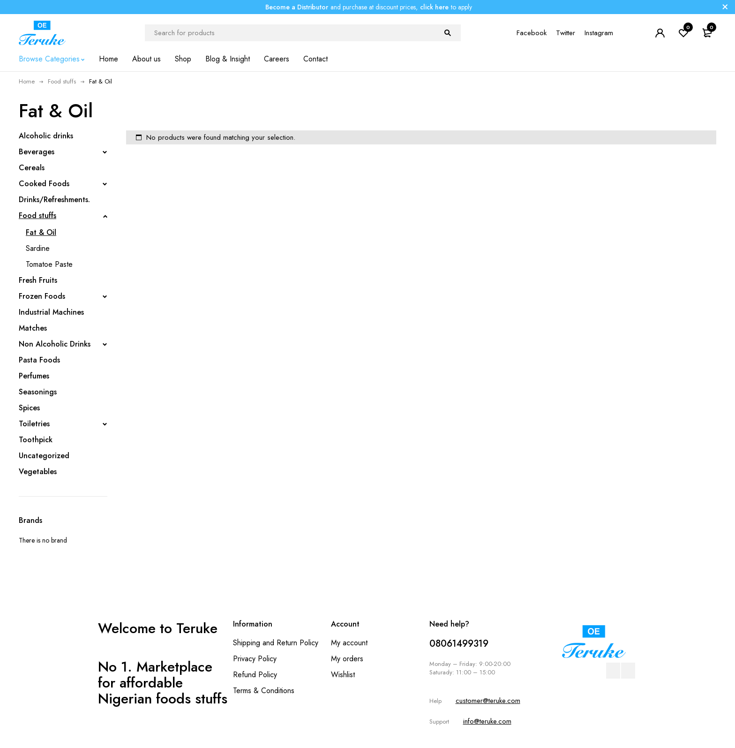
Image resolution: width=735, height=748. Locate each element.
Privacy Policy (255, 658)
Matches (33, 328)
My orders (347, 658)
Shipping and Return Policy (275, 642)
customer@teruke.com (488, 700)
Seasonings (38, 391)
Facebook (532, 33)
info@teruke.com (487, 721)
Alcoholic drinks (46, 135)
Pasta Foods (39, 360)
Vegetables (38, 471)
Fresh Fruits (38, 280)
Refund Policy (255, 674)
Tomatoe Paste (49, 264)
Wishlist (343, 674)
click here (434, 7)
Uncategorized (44, 455)
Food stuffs (62, 81)
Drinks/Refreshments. (54, 199)
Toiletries (34, 423)
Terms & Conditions (263, 690)
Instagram (599, 33)
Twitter (565, 33)
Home (27, 81)
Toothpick (35, 439)
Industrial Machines (51, 312)
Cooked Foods (44, 183)
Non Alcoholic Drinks (54, 344)
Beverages (36, 151)
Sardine (38, 248)
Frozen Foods (42, 296)
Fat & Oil (41, 232)
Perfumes (34, 375)
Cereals (32, 167)
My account (349, 642)
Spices (29, 407)
